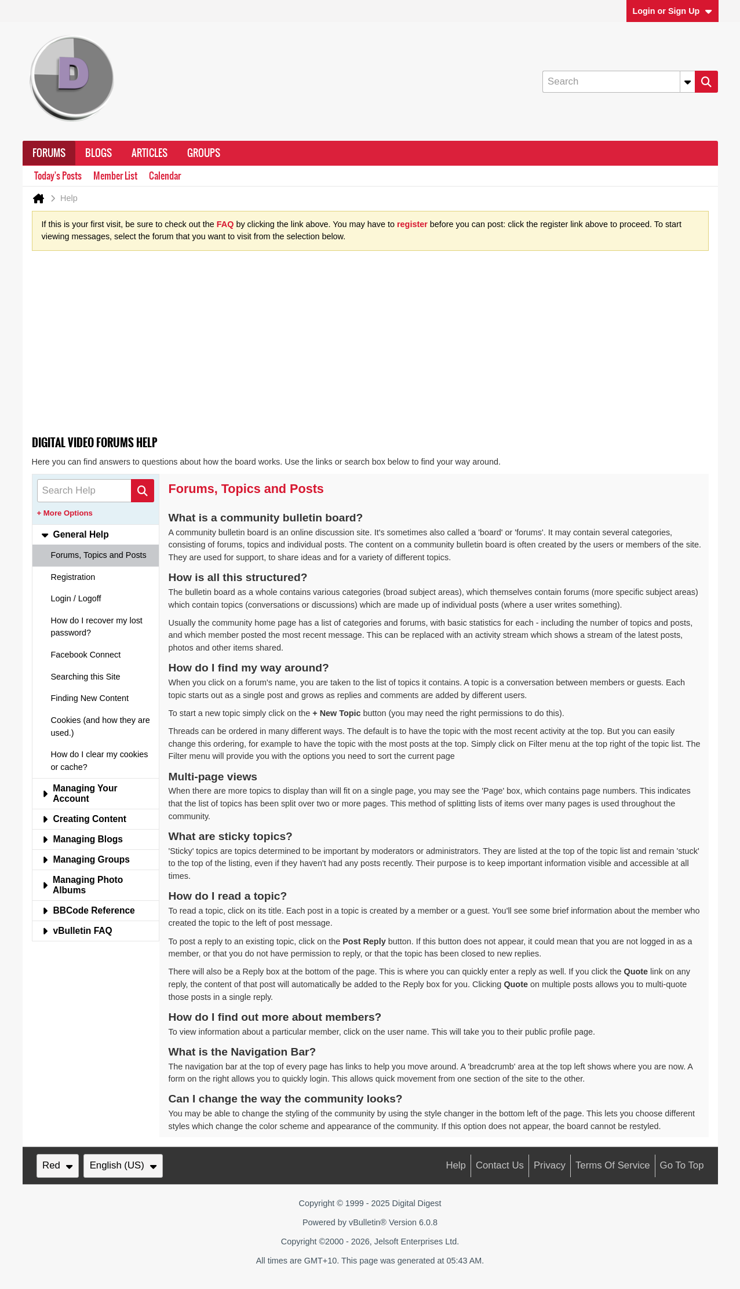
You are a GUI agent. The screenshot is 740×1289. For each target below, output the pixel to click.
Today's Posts (58, 175)
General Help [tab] (75, 534)
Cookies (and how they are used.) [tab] (100, 726)
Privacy (550, 1165)
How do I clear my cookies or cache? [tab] (99, 761)
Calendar (165, 175)
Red (57, 1165)
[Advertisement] (370, 347)
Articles (149, 152)
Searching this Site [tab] (86, 676)
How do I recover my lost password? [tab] (97, 627)
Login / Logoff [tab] (76, 598)
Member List (115, 175)
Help (456, 1165)
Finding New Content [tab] (90, 698)
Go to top (682, 1165)
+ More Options (65, 513)
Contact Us (500, 1165)
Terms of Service (612, 1165)
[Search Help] (95, 490)
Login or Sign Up (672, 11)
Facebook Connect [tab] (86, 654)
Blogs (98, 152)
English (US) (123, 1165)
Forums (48, 152)
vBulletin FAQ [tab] (77, 931)
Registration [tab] (73, 577)
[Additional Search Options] (687, 82)
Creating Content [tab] (84, 819)
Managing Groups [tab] (86, 859)
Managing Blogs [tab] (82, 839)
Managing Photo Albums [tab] (82, 885)
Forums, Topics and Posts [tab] (99, 555)
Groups (203, 152)
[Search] (618, 82)
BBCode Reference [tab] (88, 910)
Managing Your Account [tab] (80, 793)
